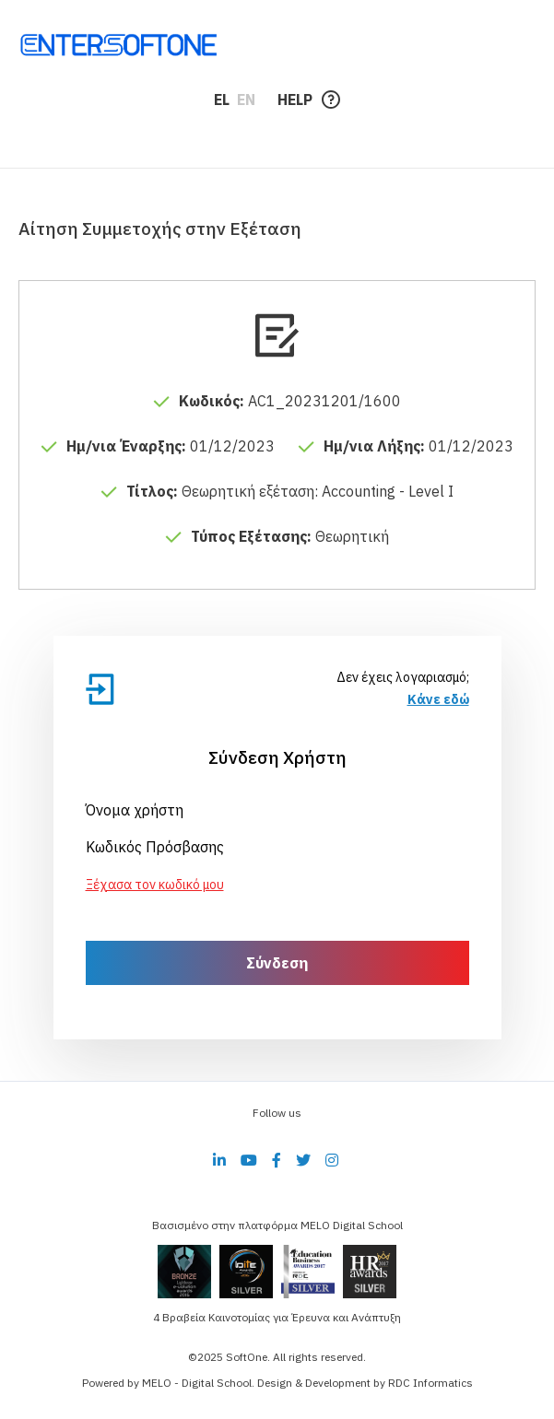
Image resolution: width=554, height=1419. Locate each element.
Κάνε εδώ (438, 699)
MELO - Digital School (197, 1383)
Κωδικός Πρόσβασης (155, 847)
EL (222, 99)
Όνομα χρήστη (134, 810)
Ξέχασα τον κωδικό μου (155, 884)
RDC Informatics (430, 1383)
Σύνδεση (277, 963)
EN (246, 99)
